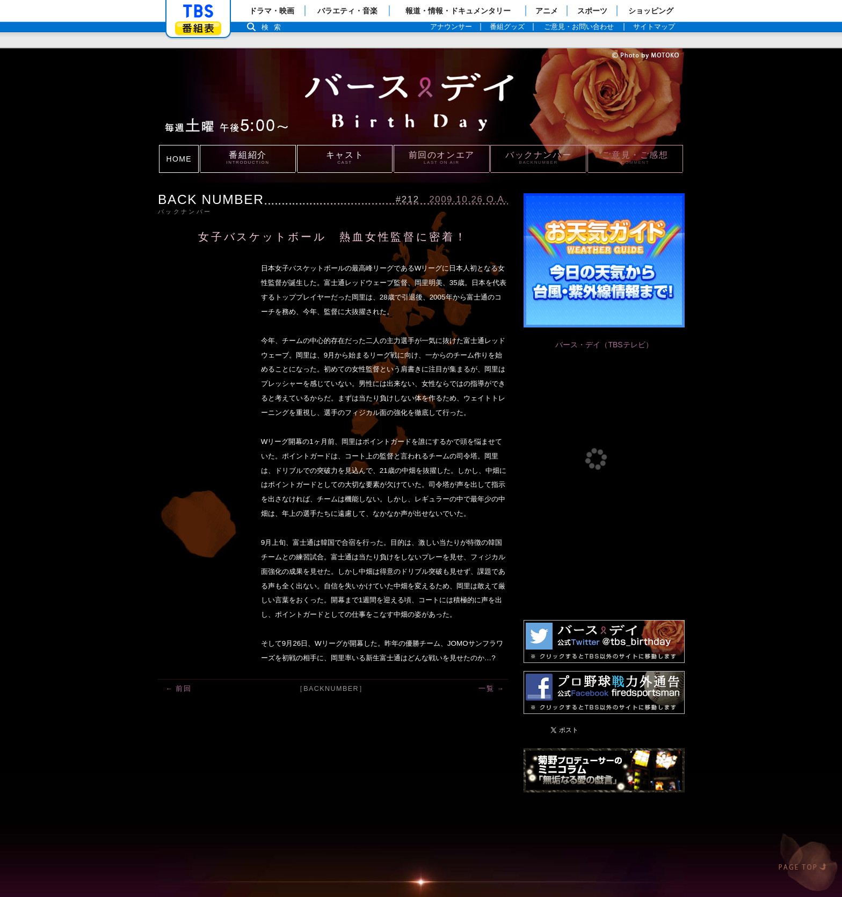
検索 (274, 27)
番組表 (198, 28)
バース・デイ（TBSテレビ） (603, 344)
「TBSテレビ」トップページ (198, 11)
